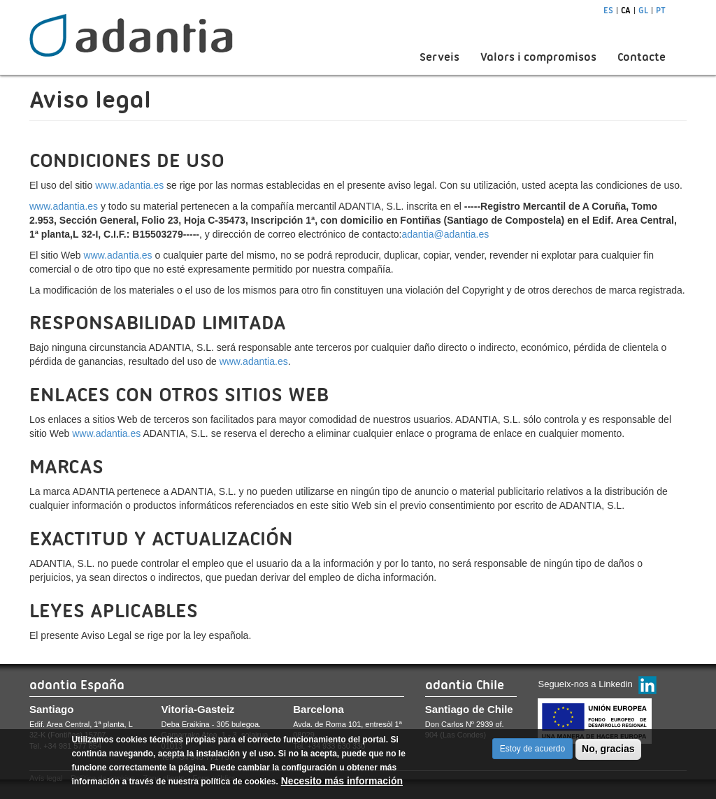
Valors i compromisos (538, 57)
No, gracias (608, 752)
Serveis (439, 57)
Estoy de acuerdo (532, 752)
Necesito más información (342, 784)
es (608, 10)
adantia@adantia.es (445, 234)
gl (643, 10)
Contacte (641, 57)
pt (661, 10)
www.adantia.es (129, 185)
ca (626, 10)
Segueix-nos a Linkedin (585, 684)
